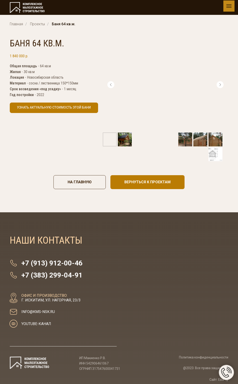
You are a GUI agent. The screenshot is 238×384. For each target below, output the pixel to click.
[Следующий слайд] (220, 84)
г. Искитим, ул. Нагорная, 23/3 (51, 297)
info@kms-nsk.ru (38, 312)
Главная (16, 24)
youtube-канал (36, 324)
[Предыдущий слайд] (110, 84)
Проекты (37, 24)
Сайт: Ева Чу (218, 379)
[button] (54, 108)
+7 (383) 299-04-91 (52, 275)
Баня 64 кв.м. (63, 24)
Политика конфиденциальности (203, 357)
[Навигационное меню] (228, 6)
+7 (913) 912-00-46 (52, 263)
